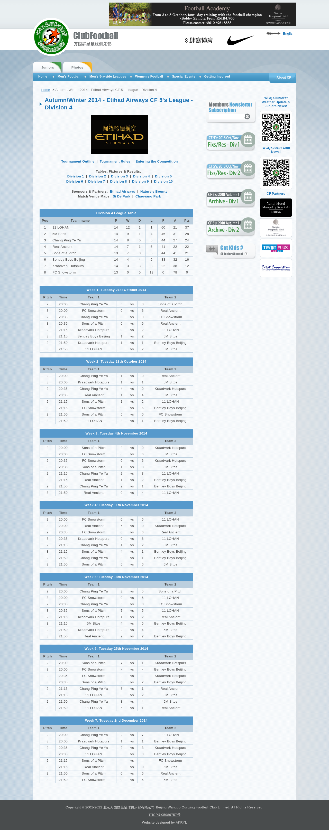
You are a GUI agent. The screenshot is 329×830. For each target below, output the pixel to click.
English (289, 33)
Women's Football (149, 76)
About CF (284, 77)
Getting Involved (217, 76)
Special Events (183, 76)
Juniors (47, 67)
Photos (77, 67)
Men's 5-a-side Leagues (107, 76)
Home (45, 90)
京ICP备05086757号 (164, 815)
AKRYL (181, 822)
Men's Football (69, 76)
